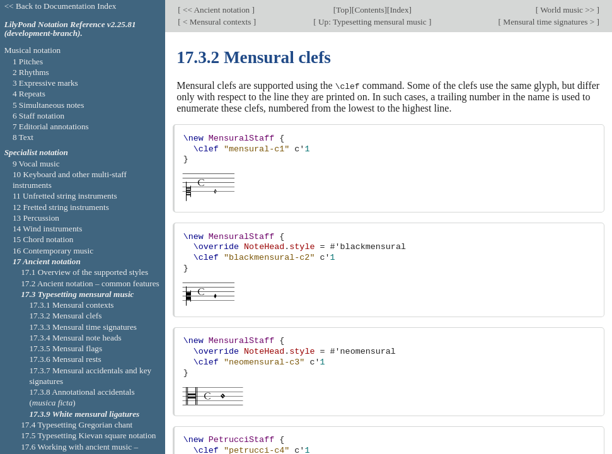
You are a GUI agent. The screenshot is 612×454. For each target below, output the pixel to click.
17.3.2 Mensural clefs (65, 315)
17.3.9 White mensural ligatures (84, 414)
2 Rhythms (31, 72)
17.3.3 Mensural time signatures (83, 327)
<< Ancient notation (216, 9)
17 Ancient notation (47, 261)
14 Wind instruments (48, 228)
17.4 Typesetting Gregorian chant (76, 424)
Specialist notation (36, 152)
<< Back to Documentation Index (60, 6)
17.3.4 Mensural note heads (75, 337)
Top (342, 9)
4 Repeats (29, 93)
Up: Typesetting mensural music (372, 21)
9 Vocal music (36, 163)
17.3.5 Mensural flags (65, 348)
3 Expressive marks (45, 83)
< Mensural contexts (217, 21)
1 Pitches (28, 61)
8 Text (23, 137)
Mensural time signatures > (549, 21)
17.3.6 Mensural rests (65, 359)
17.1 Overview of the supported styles (84, 272)
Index (399, 9)
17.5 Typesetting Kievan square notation (88, 435)
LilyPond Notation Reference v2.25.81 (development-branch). (70, 29)
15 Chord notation (43, 239)
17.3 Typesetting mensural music (77, 294)
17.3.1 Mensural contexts (71, 305)
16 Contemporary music (53, 250)
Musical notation (32, 50)
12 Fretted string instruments (61, 207)
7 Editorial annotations (51, 126)
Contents (369, 9)
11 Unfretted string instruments (65, 196)
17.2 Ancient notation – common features (90, 283)
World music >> (567, 9)
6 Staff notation (38, 115)
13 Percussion (36, 218)
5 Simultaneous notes (48, 105)
